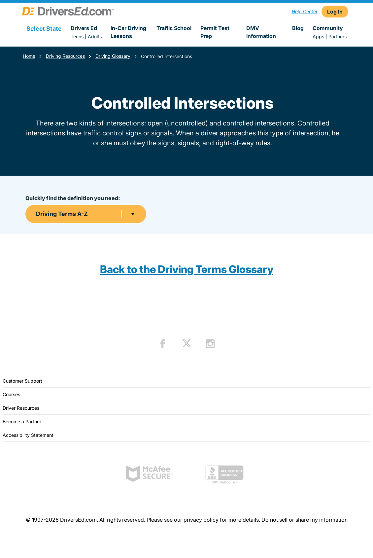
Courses (11, 394)
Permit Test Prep (214, 32)
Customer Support (22, 381)
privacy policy (201, 519)
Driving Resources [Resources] (65, 56)
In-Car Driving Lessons (128, 32)
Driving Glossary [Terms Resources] (112, 56)
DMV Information (261, 32)
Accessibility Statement (28, 435)
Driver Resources (21, 408)
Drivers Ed (84, 28)
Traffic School (173, 28)
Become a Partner (22, 421)
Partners (337, 36)
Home (29, 56)
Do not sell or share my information (304, 519)
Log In (335, 11)
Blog (298, 28)
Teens (77, 36)
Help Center (305, 11)
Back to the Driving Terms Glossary (186, 269)
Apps (318, 36)
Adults (95, 36)
